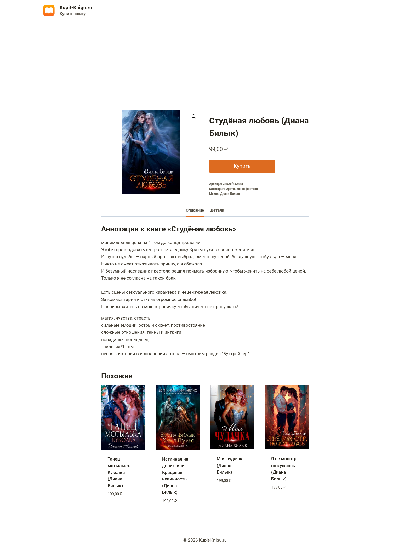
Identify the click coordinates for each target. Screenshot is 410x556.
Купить (241, 166)
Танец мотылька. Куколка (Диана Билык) (119, 472)
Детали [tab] (217, 210)
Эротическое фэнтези (242, 189)
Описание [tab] (195, 210)
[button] (194, 116)
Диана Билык (230, 194)
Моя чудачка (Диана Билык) (230, 465)
